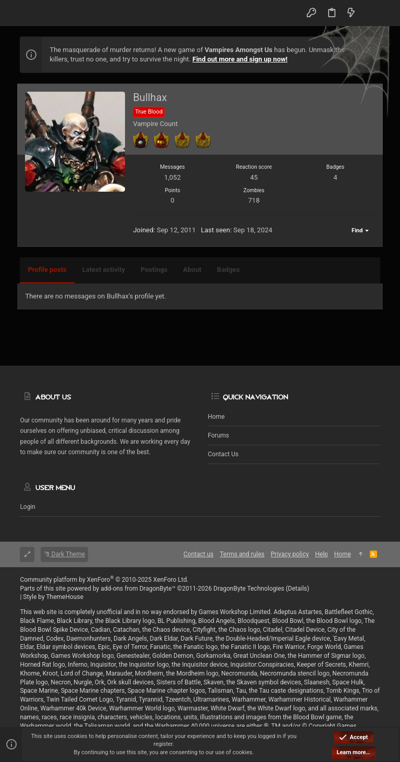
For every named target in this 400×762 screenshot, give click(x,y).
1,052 (172, 177)
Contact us (223, 454)
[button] (30, 13)
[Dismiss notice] (366, 50)
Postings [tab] (154, 269)
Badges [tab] (228, 269)
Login (27, 506)
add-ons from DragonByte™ (138, 588)
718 (254, 200)
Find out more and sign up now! (240, 59)
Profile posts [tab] (47, 269)
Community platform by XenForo (104, 579)
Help (321, 554)
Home (216, 416)
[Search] (369, 13)
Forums (218, 435)
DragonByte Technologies (249, 588)
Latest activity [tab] (103, 269)
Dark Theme (64, 554)
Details (297, 588)
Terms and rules (242, 554)
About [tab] (192, 269)
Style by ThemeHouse (53, 597)
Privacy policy (290, 554)
